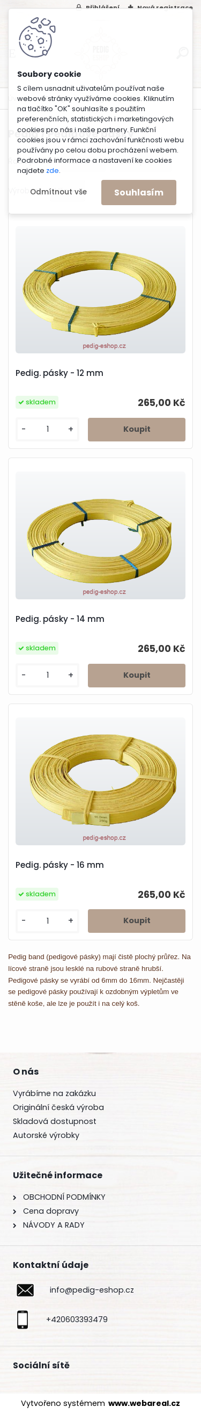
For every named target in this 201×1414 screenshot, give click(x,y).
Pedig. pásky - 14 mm (60, 619)
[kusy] (47, 429)
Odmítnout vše (58, 192)
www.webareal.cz (144, 1403)
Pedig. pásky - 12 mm (59, 373)
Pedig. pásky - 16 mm (60, 865)
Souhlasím (138, 192)
